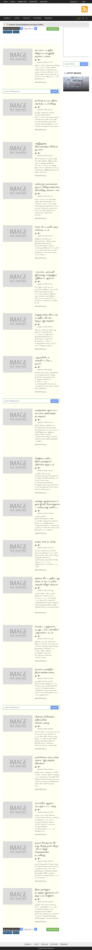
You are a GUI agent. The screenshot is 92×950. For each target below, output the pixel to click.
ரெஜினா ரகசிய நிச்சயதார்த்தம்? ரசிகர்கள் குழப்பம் (44, 461)
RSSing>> (28, 944)
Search (54, 91)
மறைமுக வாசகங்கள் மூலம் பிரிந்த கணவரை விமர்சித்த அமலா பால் (47, 187)
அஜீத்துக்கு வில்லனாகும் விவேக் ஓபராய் (46, 146)
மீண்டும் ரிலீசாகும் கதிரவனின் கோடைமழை (44, 719)
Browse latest (7, 32)
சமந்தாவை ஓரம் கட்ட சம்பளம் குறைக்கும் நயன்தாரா (46, 413)
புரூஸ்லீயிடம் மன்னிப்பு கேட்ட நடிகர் (44, 360)
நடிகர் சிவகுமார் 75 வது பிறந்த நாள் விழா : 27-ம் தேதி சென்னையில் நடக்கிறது (47, 849)
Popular (44, 944)
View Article (41, 82)
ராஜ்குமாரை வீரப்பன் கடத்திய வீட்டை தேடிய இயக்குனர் (46, 317)
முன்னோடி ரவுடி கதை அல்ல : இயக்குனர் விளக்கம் (47, 760)
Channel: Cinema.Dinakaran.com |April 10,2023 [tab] (24, 24)
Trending (63, 944)
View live (16, 32)
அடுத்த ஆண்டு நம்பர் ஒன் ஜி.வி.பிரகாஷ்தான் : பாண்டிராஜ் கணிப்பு (47, 504)
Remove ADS (53, 29)
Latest (36, 944)
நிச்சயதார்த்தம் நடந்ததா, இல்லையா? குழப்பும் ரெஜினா (46, 892)
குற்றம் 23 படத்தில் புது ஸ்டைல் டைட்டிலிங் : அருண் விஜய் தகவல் (47, 581)
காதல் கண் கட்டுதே (45, 541)
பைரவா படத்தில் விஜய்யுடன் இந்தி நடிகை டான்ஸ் (44, 53)
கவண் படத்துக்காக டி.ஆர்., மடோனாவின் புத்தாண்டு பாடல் (46, 629)
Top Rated (54, 944)
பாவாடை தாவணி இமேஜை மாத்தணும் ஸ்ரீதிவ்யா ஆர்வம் (46, 275)
